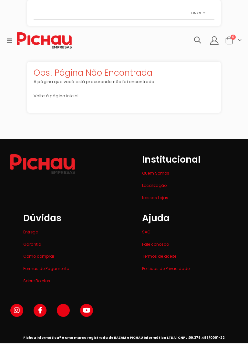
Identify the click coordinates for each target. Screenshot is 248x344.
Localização (154, 186)
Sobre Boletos (36, 281)
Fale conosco (155, 245)
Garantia (32, 245)
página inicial (66, 97)
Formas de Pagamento (46, 269)
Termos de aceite (159, 257)
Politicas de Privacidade (166, 269)
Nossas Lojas (155, 198)
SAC (146, 232)
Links (196, 13)
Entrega (30, 232)
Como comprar (38, 257)
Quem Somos (155, 174)
